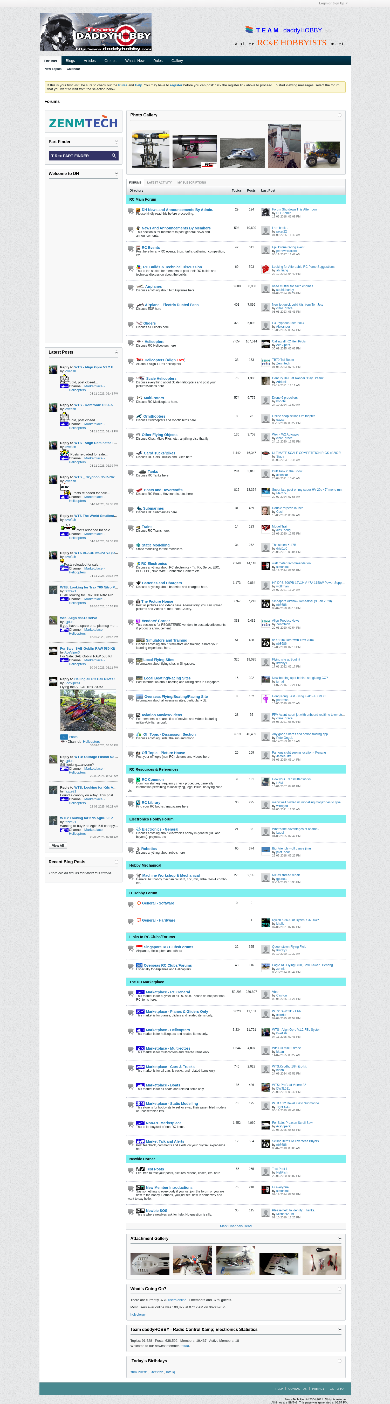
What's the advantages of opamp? (295, 829)
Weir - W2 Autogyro (285, 434)
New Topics (53, 69)
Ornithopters (151, 416)
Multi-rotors (150, 398)
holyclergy (138, 1314)
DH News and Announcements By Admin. (174, 210)
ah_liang (282, 270)
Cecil (279, 512)
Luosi (280, 832)
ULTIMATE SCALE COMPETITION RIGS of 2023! (306, 453)
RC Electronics (151, 563)
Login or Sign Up (333, 3)
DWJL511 (283, 1088)
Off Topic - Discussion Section (166, 734)
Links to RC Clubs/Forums (152, 937)
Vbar (275, 992)
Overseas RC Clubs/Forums (164, 965)
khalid (280, 923)
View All (58, 845)
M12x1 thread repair (286, 875)
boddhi (281, 401)
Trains (144, 527)
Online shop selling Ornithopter (293, 416)
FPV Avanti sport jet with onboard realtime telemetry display (313, 715)
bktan (280, 1052)
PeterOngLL (284, 738)
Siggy (280, 456)
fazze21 (71, 591)
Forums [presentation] (135, 182)
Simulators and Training (161, 640)
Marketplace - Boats (158, 1085)
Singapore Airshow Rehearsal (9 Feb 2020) (302, 601)
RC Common (150, 779)
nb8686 (281, 605)
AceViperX (283, 345)
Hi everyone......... (284, 1187)
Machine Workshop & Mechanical (168, 875)
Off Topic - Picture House (160, 753)
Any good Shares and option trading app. (300, 734)
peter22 (281, 231)
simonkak (283, 567)
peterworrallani (286, 251)
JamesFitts (283, 756)
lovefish (281, 1033)
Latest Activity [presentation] (159, 182)
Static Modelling (153, 545)
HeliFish (282, 1172)
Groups (111, 61)
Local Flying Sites (155, 660)
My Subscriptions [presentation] (191, 182)
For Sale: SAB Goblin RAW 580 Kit (87, 648)
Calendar (73, 69)
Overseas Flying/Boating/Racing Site (172, 696)
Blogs (70, 61)
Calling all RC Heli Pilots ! (289, 341)
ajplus (69, 622)
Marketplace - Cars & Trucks (165, 1067)
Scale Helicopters (156, 378)
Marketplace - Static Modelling (167, 1103)
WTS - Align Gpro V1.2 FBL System (296, 1029)
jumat (280, 681)
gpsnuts (281, 879)
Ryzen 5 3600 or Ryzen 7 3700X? (295, 920)
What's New (135, 61)
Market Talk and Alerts (160, 1141)
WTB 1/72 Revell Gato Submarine (295, 1103)
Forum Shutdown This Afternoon (294, 209)
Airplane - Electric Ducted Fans (167, 305)
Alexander (283, 326)
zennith (281, 969)
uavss (280, 420)
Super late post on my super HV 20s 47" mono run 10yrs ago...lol (317, 490)
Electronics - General (157, 829)
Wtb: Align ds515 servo (78, 618)
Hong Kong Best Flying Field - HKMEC (299, 696)
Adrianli (281, 382)
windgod (282, 806)
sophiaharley (285, 290)
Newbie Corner (142, 1159)
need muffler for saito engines (292, 286)
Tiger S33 (283, 1107)
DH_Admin (283, 213)
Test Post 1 (280, 1169)
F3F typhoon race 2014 (288, 323)
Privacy (318, 1388)
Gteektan (156, 1372)
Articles (90, 61)
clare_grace (284, 308)
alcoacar (282, 475)
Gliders (146, 323)
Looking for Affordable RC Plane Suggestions (303, 267)
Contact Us (297, 1388)
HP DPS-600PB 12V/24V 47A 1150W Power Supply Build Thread (317, 583)
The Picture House (154, 601)
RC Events (148, 247)
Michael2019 (285, 1214)
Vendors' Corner (153, 621)
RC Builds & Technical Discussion (169, 267)
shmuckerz (139, 1372)
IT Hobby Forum (143, 893)
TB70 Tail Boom (283, 360)
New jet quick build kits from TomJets (297, 304)
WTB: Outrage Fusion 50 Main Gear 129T (106, 757)
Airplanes (149, 286)
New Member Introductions (164, 1187)
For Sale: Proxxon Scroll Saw (292, 1123)
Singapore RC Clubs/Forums (164, 947)
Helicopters (150, 342)
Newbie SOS (151, 1211)
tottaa (185, 1346)
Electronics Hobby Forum (151, 819)
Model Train (280, 526)
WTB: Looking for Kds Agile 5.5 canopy (105, 787)
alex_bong (283, 530)
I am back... (280, 228)
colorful (281, 1015)
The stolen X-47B (284, 545)
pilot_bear (283, 852)
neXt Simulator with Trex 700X (293, 640)
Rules (158, 61)
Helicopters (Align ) (161, 360)
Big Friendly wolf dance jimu (291, 848)
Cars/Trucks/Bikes (155, 453)
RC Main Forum (142, 199)
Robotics (146, 849)
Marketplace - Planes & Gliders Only (172, 1011)
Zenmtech (283, 363)
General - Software (155, 903)
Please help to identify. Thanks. (293, 1210)
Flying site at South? (286, 659)
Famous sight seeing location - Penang (299, 752)
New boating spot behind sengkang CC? (300, 678)
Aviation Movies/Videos (159, 715)
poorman (282, 700)
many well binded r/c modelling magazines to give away (310, 802)
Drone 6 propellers (285, 397)
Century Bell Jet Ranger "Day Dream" (298, 378)
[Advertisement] (83, 260)
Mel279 (281, 493)
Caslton (281, 995)
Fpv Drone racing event (288, 247)
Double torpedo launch (288, 508)
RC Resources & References (154, 769)
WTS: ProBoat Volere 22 (289, 1085)
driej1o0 (282, 548)
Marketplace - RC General (163, 992)
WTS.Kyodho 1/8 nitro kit (289, 1066)
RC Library (148, 803)
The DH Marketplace (146, 982)
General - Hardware (155, 920)
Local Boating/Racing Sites (163, 678)
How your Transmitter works (291, 779)
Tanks (147, 471)
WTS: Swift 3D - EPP (287, 1011)
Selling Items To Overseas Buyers (295, 1141)
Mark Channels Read (236, 1226)
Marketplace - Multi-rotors (163, 1048)
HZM (279, 783)
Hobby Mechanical (145, 865)
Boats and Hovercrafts (159, 490)
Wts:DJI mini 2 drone (286, 1048)
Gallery (177, 61)
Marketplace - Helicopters (163, 1030)
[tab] (135, 182)
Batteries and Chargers (159, 583)
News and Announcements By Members (173, 228)
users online (177, 1300)
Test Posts (150, 1169)
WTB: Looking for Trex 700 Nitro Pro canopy (95, 587)
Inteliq (170, 1372)
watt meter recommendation (291, 563)
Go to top (337, 1388)
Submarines (150, 508)
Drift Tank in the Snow (287, 471)
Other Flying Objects (157, 435)
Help (279, 1388)
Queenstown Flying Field (289, 947)
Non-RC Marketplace (159, 1123)
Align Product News (285, 620)
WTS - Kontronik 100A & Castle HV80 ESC (107, 405)
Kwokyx (281, 663)
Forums (50, 61)
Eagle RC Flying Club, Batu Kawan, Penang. (303, 965)
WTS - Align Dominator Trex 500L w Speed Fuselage (116, 443)
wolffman (282, 586)
